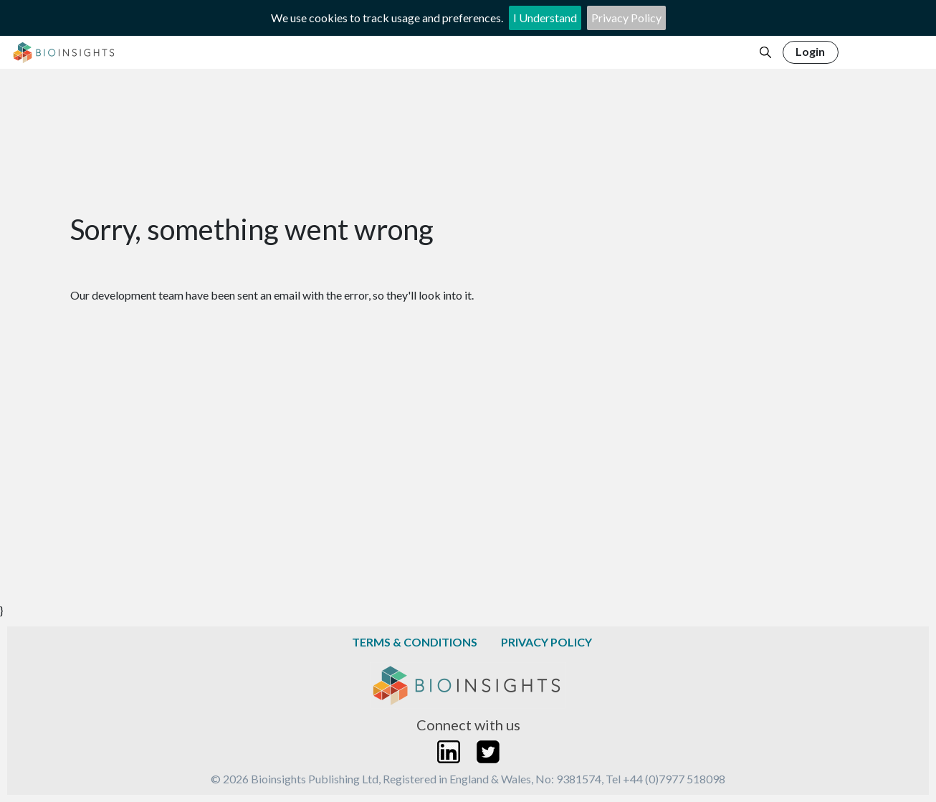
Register (881, 51)
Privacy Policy (626, 17)
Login (810, 51)
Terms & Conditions (414, 642)
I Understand (545, 17)
